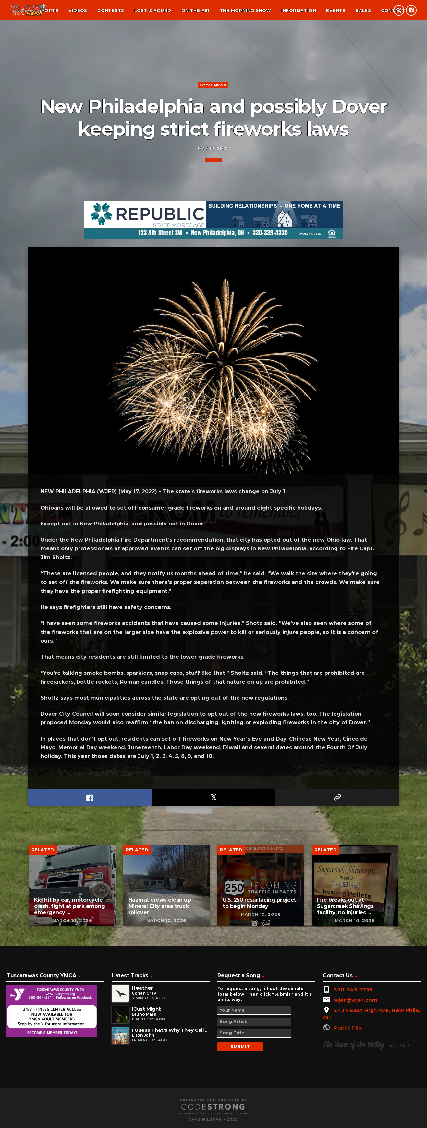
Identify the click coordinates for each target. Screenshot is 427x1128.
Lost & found (152, 10)
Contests (110, 10)
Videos (77, 10)
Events (335, 10)
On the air (195, 10)
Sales (363, 10)
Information (298, 10)
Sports (48, 10)
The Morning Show (245, 10)
